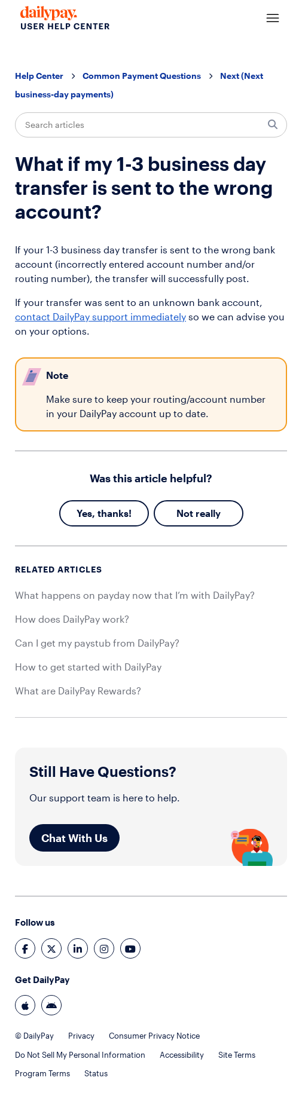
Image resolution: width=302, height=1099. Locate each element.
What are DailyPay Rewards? (78, 690)
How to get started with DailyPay (88, 666)
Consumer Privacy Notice (154, 1035)
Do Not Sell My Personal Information (80, 1055)
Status (96, 1073)
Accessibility (182, 1055)
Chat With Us (74, 837)
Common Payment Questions (142, 76)
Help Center (39, 76)
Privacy (81, 1035)
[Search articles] (151, 124)
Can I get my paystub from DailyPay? (97, 642)
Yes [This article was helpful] (84, 513)
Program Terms (42, 1073)
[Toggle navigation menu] (273, 18)
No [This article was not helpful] (183, 513)
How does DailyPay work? (72, 618)
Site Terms (236, 1055)
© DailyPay (34, 1035)
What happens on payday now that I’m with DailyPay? (135, 595)
